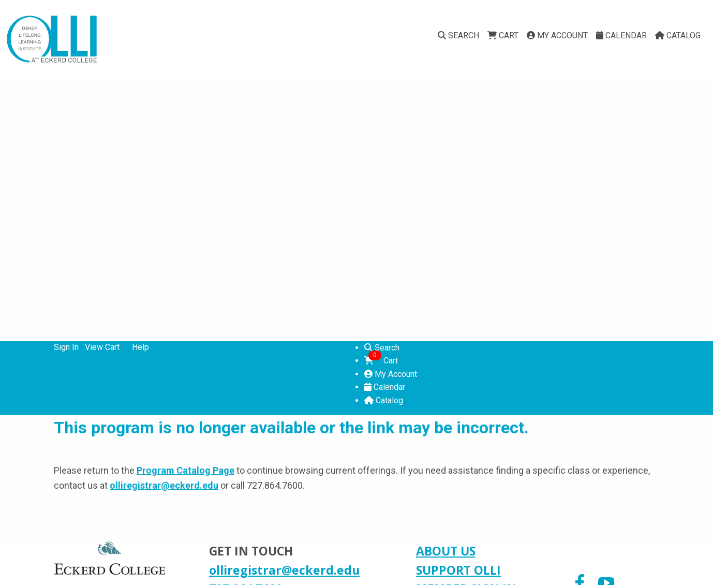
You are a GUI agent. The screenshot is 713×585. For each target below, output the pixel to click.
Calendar (621, 35)
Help (140, 347)
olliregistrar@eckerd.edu (164, 485)
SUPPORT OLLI (458, 570)
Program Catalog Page (185, 470)
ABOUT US (446, 551)
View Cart (102, 347)
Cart (502, 35)
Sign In (66, 347)
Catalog (678, 35)
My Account (557, 35)
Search (458, 35)
